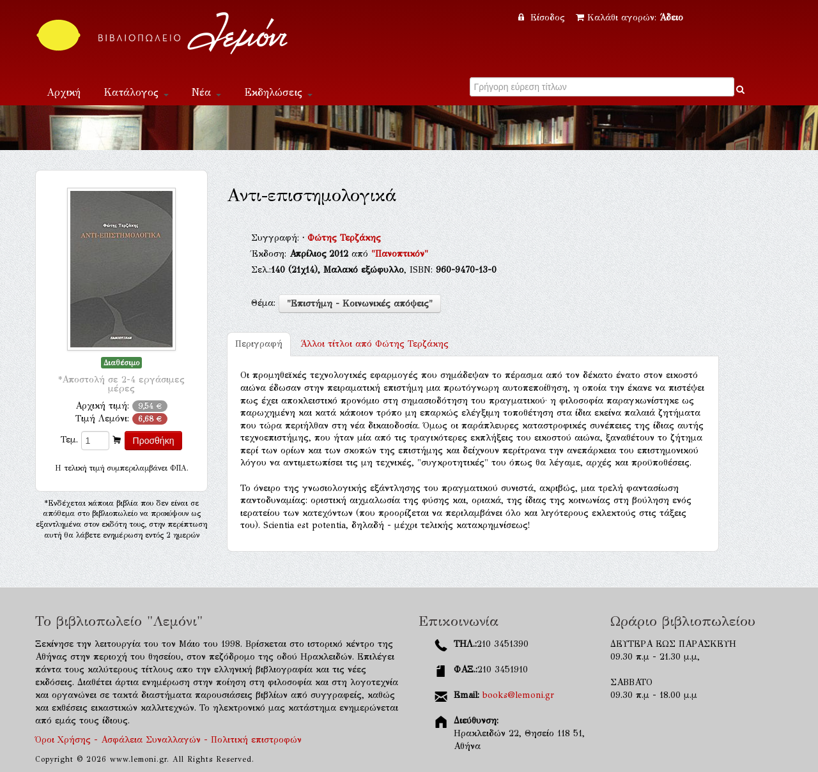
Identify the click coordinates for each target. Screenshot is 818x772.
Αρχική (64, 92)
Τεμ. (69, 439)
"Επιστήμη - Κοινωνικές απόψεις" (360, 303)
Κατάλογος (136, 92)
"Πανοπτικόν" (399, 253)
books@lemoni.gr (518, 695)
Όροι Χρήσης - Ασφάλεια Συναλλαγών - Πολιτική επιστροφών (168, 739)
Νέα (206, 92)
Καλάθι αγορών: (629, 17)
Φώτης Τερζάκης (344, 237)
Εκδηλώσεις (278, 92)
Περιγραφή (258, 343)
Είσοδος (543, 17)
